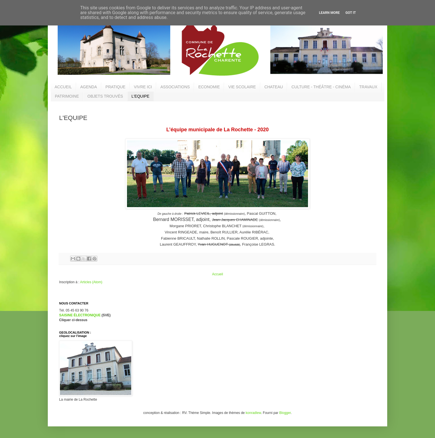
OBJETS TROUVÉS (105, 96)
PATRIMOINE (67, 96)
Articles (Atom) (91, 282)
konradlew (253, 413)
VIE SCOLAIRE (242, 87)
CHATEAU (273, 87)
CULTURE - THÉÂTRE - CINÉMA (321, 87)
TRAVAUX (368, 87)
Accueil (217, 274)
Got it (350, 13)
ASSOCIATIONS (175, 87)
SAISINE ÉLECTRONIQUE (80, 315)
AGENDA (88, 87)
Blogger (285, 413)
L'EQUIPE (140, 96)
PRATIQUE (115, 87)
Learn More (329, 13)
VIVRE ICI (143, 87)
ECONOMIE (209, 87)
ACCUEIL (63, 87)
